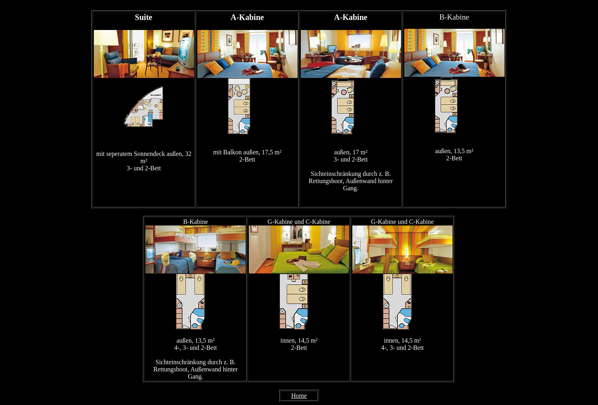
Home (299, 395)
